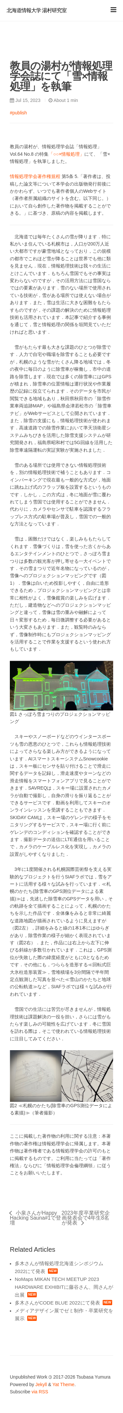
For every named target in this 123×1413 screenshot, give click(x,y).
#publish (18, 112)
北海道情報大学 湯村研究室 (37, 10)
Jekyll (41, 1384)
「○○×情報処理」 (66, 154)
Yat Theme (63, 1384)
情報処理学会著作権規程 (35, 176)
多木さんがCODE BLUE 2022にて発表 (57, 1302)
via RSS (39, 1391)
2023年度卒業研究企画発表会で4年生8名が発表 (86, 1217)
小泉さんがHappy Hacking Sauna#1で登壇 (35, 1217)
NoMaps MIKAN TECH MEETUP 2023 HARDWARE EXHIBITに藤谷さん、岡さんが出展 (64, 1287)
